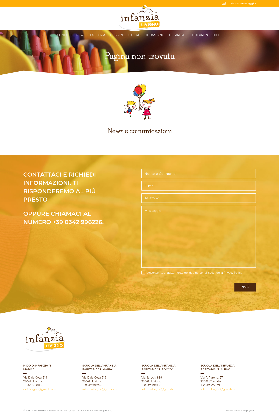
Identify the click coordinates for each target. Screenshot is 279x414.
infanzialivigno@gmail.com (100, 389)
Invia (245, 287)
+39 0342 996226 (77, 222)
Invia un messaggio (239, 3)
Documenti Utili (205, 35)
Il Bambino (155, 35)
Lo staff (135, 35)
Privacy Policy (233, 272)
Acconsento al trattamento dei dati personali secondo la (194, 272)
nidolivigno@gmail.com (39, 389)
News (80, 35)
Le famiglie (178, 35)
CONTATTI (64, 35)
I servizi (116, 35)
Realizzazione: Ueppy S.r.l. (241, 410)
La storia (97, 35)
